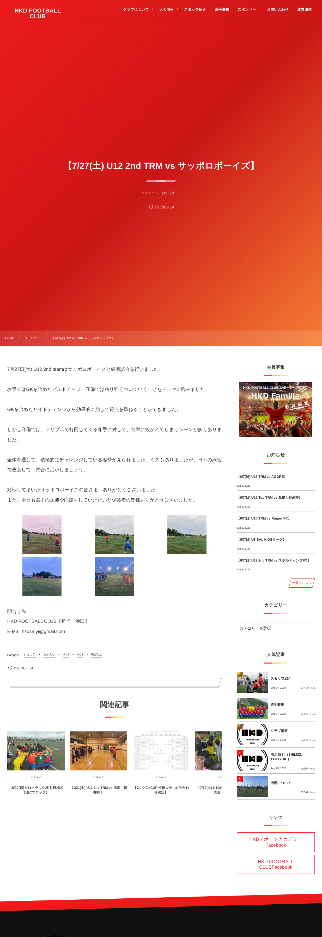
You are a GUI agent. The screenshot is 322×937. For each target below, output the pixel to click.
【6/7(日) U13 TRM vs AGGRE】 (262, 477)
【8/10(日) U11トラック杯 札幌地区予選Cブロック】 (36, 793)
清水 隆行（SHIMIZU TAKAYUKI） (286, 757)
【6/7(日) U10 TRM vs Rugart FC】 (264, 518)
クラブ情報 (279, 731)
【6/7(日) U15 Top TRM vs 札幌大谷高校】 (269, 497)
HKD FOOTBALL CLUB (38, 13)
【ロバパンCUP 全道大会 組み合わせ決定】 (161, 793)
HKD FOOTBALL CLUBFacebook (276, 864)
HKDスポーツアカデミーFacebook (275, 842)
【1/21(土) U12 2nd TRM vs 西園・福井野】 (98, 793)
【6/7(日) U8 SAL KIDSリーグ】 (261, 539)
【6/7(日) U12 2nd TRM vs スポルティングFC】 (274, 560)
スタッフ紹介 (281, 679)
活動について (281, 783)
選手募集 (277, 705)
